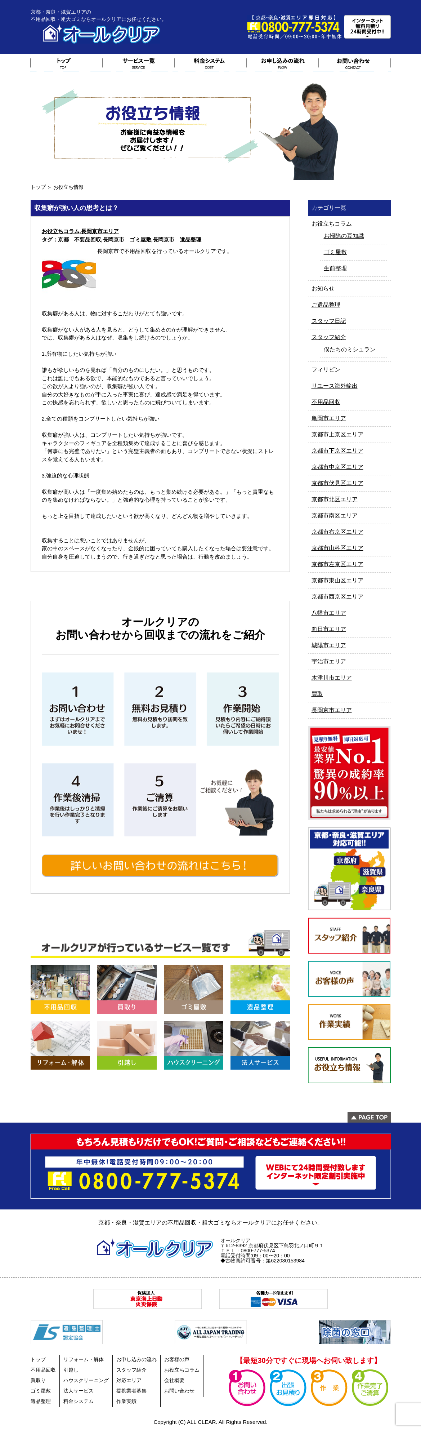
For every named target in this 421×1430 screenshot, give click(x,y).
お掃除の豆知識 (344, 236)
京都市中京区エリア (337, 467)
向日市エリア (329, 629)
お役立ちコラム (61, 231)
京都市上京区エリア (337, 434)
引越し (71, 1370)
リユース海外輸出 (335, 386)
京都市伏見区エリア (337, 483)
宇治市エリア (329, 661)
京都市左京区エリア (337, 564)
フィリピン (326, 370)
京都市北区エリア (335, 499)
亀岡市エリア (329, 418)
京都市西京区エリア (337, 597)
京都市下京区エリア (337, 451)
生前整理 (335, 268)
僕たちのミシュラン (350, 349)
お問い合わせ (179, 1391)
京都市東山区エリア (337, 580)
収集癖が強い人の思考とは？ (76, 208)
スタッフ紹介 (329, 337)
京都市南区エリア (335, 515)
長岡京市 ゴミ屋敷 (127, 239)
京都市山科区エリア (337, 548)
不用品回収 (326, 402)
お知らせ (323, 288)
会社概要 (174, 1380)
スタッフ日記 (329, 321)
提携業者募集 (131, 1391)
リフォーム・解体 (83, 1359)
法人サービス (78, 1391)
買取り (38, 1380)
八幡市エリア (329, 613)
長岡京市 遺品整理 (177, 239)
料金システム (78, 1401)
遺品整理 (41, 1401)
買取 (317, 694)
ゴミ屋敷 (335, 252)
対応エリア (129, 1380)
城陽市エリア (329, 645)
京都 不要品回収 (79, 239)
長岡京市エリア (100, 231)
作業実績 (126, 1401)
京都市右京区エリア (337, 532)
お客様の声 (176, 1359)
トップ (38, 187)
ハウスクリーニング (86, 1380)
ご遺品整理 (326, 305)
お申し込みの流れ (136, 1359)
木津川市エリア (332, 678)
